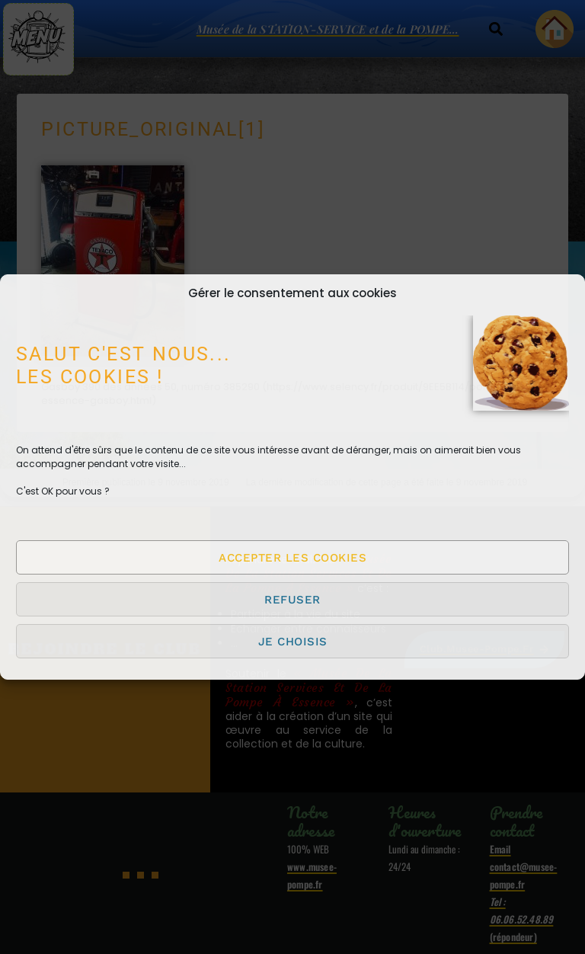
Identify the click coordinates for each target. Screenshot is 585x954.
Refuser (292, 600)
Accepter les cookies (292, 558)
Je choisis (293, 641)
